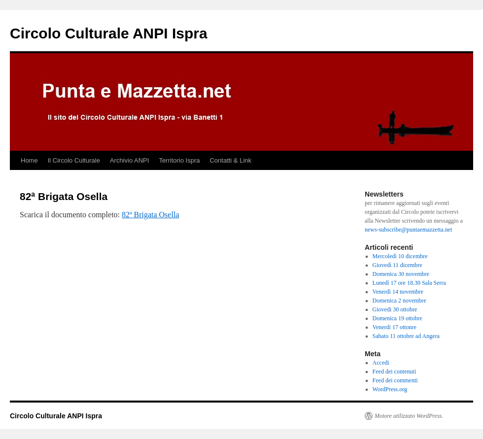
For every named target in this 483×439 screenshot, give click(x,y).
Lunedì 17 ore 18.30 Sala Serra (409, 282)
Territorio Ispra (179, 160)
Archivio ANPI (129, 160)
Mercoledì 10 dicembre (400, 256)
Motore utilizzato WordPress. (409, 415)
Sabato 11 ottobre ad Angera (406, 336)
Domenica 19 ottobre (397, 318)
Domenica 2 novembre (399, 300)
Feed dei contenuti (394, 371)
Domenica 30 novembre (401, 273)
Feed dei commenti (395, 380)
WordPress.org (390, 389)
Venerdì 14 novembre (398, 291)
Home (29, 160)
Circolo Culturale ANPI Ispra (108, 33)
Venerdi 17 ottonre (394, 327)
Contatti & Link (230, 160)
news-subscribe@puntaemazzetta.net (408, 229)
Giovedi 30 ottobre (395, 309)
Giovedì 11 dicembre (397, 265)
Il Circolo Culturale (74, 160)
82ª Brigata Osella (150, 214)
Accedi (381, 362)
